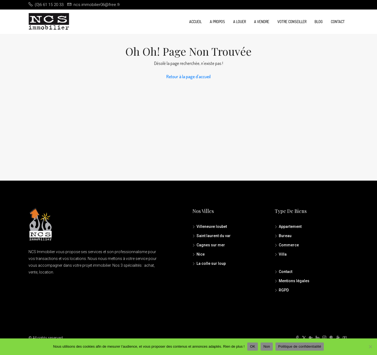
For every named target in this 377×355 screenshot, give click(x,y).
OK (252, 346)
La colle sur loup (211, 263)
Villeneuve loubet (212, 226)
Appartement (290, 226)
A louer (239, 21)
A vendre (261, 21)
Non (266, 346)
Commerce (289, 245)
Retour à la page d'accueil (188, 76)
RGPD (284, 290)
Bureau (285, 236)
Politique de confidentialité (299, 346)
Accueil (195, 21)
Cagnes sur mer (211, 245)
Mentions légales (294, 281)
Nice (201, 254)
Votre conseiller (291, 21)
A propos (217, 21)
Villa (283, 254)
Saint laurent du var (214, 236)
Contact (338, 21)
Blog (319, 21)
